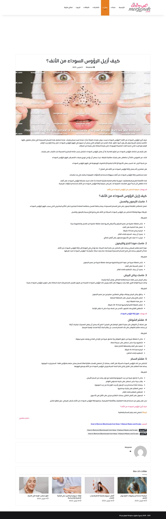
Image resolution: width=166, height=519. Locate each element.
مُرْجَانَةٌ (144, 412)
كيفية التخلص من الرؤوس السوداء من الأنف (123, 189)
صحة (114, 7)
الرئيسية (122, 7)
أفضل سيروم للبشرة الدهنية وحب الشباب (102, 496)
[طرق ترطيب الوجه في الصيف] (34, 484)
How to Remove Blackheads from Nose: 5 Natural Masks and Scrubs (116, 424)
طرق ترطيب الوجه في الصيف (38, 495)
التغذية (96, 7)
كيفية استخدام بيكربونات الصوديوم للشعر (133, 496)
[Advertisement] (83, 34)
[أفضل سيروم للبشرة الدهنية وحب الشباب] (99, 484)
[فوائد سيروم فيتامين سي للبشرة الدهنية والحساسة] (66, 484)
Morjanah (89, 67)
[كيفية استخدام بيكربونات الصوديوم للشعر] (132, 484)
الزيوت (78, 7)
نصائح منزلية (68, 7)
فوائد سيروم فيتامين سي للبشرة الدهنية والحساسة (69, 496)
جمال (106, 7)
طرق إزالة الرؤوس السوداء (129, 313)
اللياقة (87, 7)
